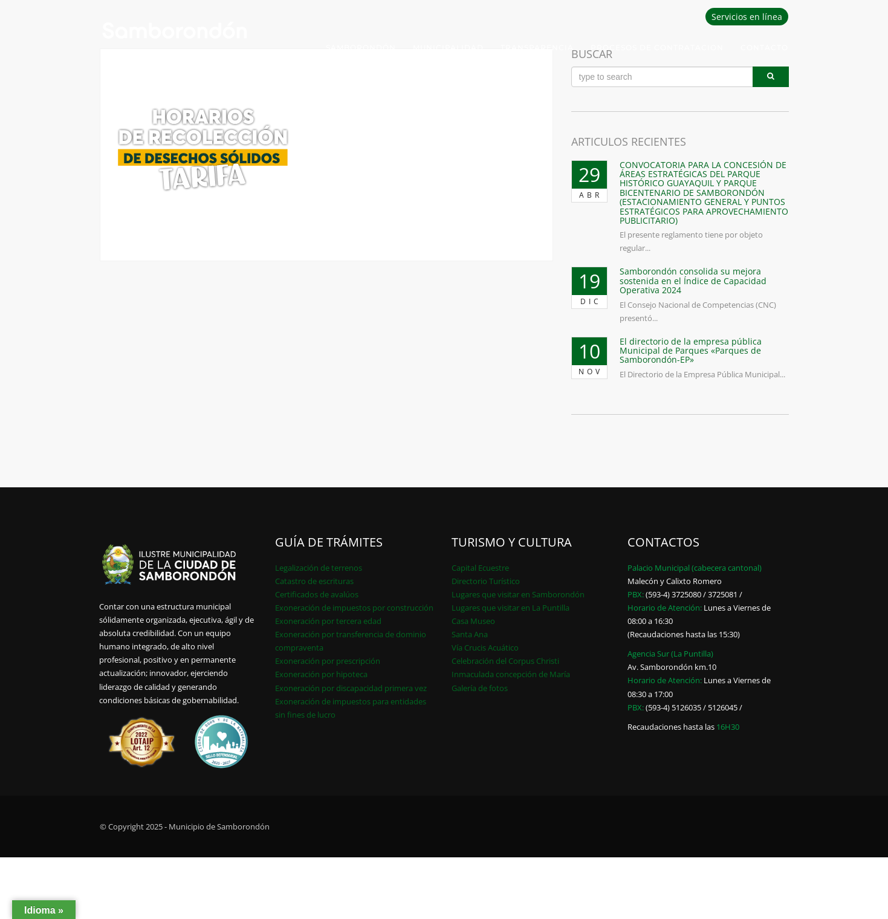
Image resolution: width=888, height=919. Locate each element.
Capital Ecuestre (480, 567)
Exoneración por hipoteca (321, 674)
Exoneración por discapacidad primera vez (351, 688)
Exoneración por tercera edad (328, 620)
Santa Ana (470, 634)
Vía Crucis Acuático (485, 647)
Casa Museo (473, 620)
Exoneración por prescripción (327, 660)
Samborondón (361, 47)
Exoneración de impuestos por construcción (354, 607)
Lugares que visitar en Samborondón (518, 594)
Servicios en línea (746, 16)
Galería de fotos (480, 688)
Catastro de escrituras (314, 581)
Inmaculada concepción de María (511, 674)
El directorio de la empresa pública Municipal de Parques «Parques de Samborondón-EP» (691, 351)
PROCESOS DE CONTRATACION (657, 47)
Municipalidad (448, 47)
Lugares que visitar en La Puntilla (510, 607)
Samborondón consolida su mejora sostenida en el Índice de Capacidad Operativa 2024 (693, 280)
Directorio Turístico (486, 581)
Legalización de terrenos (318, 567)
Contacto (764, 47)
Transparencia (537, 47)
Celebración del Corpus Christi (505, 660)
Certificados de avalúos (316, 594)
